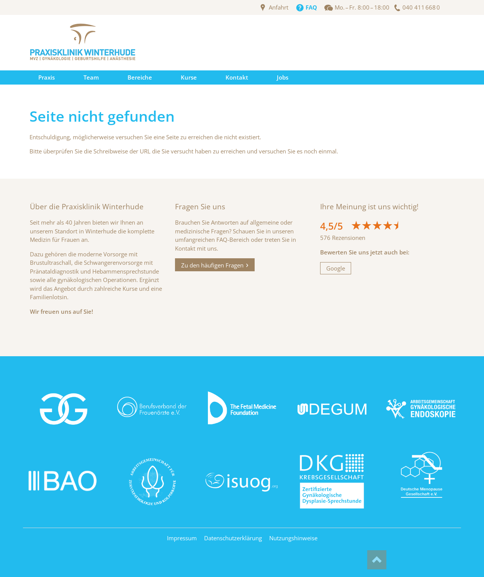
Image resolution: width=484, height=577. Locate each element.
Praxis (46, 77)
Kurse (189, 77)
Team (91, 77)
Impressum (182, 538)
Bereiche (140, 77)
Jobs (282, 77)
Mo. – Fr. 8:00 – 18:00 (362, 7)
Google (335, 268)
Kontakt (237, 77)
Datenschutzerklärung (233, 538)
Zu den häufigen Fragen (212, 265)
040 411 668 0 (421, 7)
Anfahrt (278, 7)
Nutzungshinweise (293, 538)
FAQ (311, 7)
